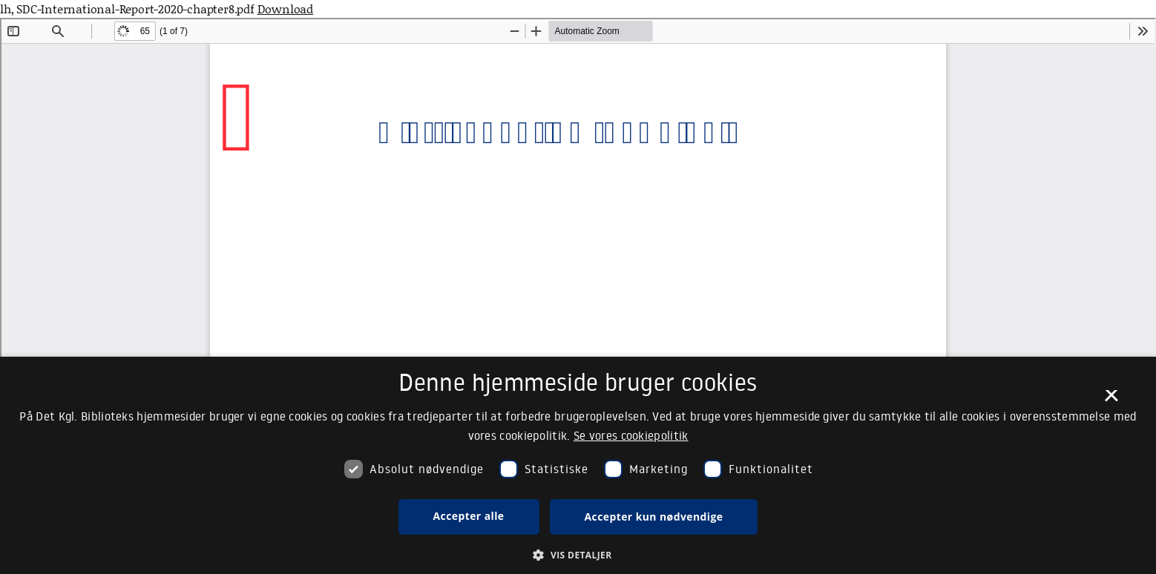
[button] (577, 555)
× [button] (1111, 400)
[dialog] (578, 465)
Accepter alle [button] (469, 516)
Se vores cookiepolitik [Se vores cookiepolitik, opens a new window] (631, 435)
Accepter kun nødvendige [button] (654, 516)
